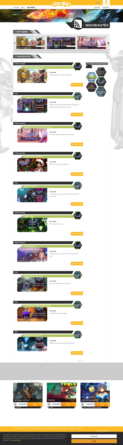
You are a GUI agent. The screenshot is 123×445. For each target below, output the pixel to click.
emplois (105, 7)
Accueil (16, 7)
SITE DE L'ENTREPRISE (20, 428)
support (64, 428)
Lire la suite (78, 85)
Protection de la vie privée (38, 428)
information (23, 404)
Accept (94, 442)
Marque (79, 428)
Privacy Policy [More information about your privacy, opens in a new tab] (16, 441)
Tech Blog (72, 428)
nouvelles (31, 7)
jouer (35, 404)
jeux (23, 7)
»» (79, 360)
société (97, 7)
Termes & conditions (54, 428)
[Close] (120, 439)
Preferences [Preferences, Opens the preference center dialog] (94, 437)
